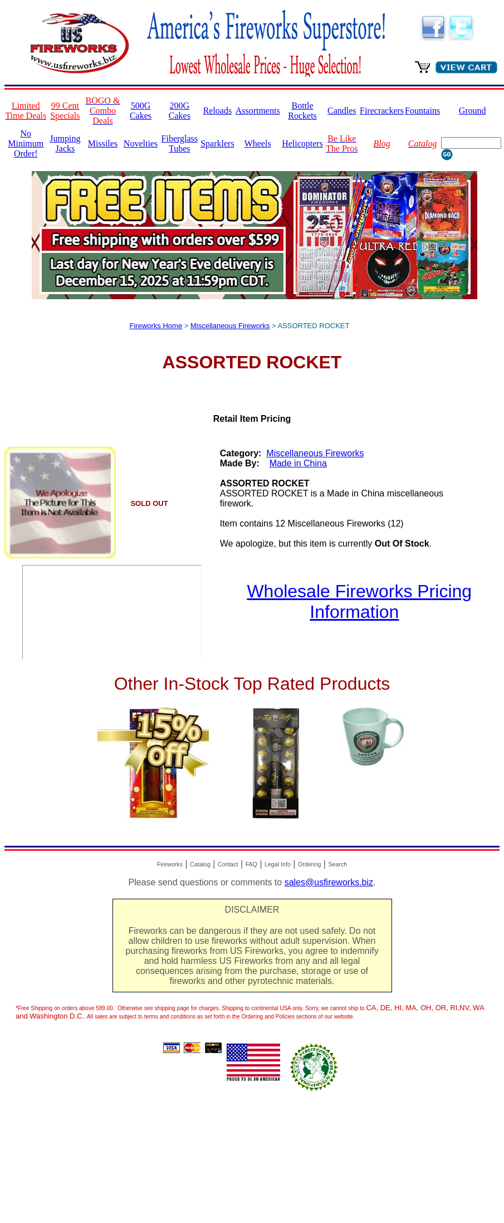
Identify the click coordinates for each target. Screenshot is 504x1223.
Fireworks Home (156, 325)
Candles (341, 110)
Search (337, 864)
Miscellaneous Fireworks (230, 325)
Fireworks (170, 864)
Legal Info (278, 864)
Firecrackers (382, 110)
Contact (228, 864)
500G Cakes (140, 110)
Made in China (298, 463)
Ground (472, 110)
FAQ (251, 864)
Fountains (422, 110)
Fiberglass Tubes (180, 143)
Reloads (217, 110)
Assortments (258, 110)
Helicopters (302, 143)
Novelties (141, 143)
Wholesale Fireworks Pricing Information (359, 601)
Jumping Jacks (65, 143)
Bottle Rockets (302, 110)
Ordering (309, 864)
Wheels (257, 143)
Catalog (200, 864)
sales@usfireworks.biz (329, 882)
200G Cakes (179, 110)
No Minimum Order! (25, 143)
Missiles (103, 143)
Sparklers (217, 143)
